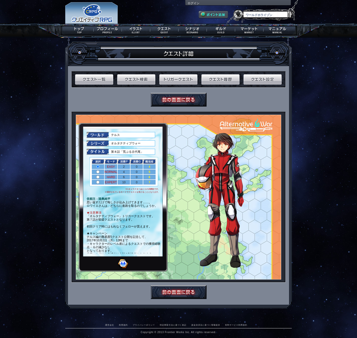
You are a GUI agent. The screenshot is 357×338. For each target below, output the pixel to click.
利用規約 (123, 325)
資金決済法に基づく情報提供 (205, 325)
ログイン (193, 3)
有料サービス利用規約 (236, 325)
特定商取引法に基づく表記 (173, 325)
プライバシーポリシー (144, 325)
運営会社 (109, 325)
